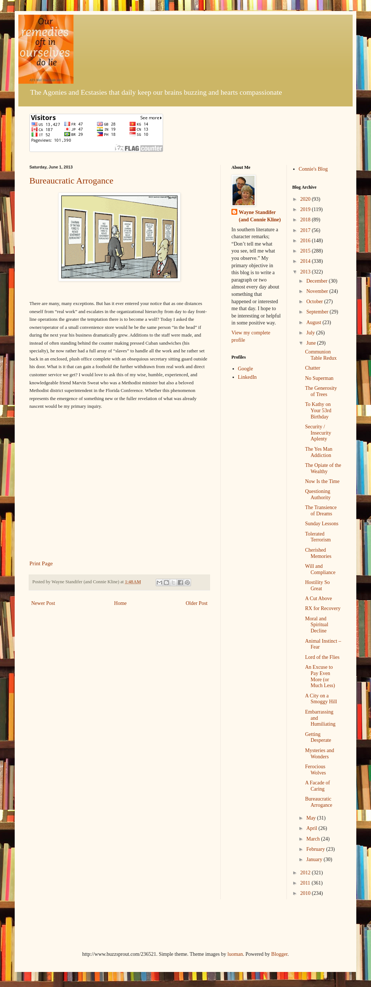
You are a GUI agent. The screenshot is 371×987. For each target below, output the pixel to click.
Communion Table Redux (320, 355)
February (316, 849)
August (314, 322)
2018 (306, 219)
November (317, 291)
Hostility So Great (317, 585)
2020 (306, 199)
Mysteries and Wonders (319, 753)
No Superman (319, 378)
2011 (305, 883)
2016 (306, 240)
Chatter (312, 368)
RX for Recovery (322, 608)
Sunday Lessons (321, 523)
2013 (306, 272)
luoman (235, 954)
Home (120, 603)
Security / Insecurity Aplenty (318, 433)
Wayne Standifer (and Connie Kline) (260, 216)
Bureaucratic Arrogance (71, 180)
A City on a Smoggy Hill (321, 699)
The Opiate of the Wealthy (323, 468)
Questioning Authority (317, 494)
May (311, 818)
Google (245, 368)
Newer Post (43, 603)
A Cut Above (318, 598)
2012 (306, 872)
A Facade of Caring (317, 786)
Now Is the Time (322, 481)
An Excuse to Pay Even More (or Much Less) (320, 676)
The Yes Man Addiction (318, 452)
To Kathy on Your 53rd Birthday (318, 411)
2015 (306, 251)
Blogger (279, 954)
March (313, 839)
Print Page (41, 563)
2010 (306, 893)
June (311, 343)
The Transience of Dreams (320, 510)
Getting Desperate (318, 737)
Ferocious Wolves (315, 770)
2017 (306, 230)
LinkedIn (247, 377)
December (317, 281)
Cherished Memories (318, 553)
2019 (306, 209)
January (315, 859)
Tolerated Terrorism (318, 537)
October (315, 301)
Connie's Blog (313, 169)
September (317, 312)
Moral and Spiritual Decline (316, 625)
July (311, 332)
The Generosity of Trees (321, 391)
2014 (306, 261)
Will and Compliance (320, 569)
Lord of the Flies (322, 657)
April (312, 828)
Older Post (197, 603)
